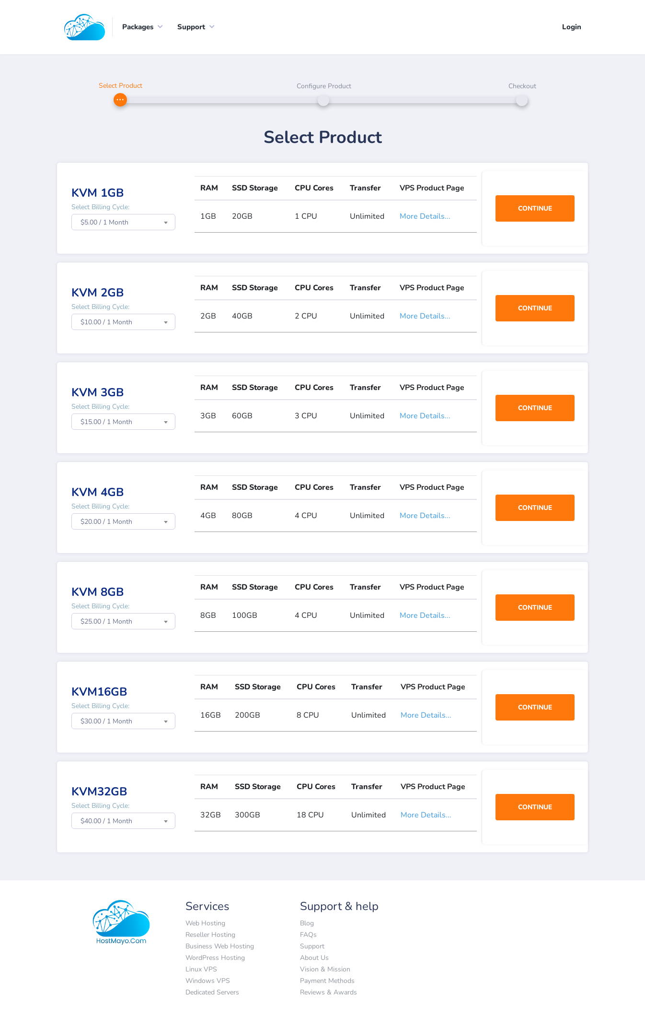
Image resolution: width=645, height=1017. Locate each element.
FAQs (308, 934)
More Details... (425, 217)
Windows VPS (207, 980)
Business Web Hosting (219, 946)
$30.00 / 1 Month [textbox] (106, 721)
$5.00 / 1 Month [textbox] (104, 222)
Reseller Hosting (210, 934)
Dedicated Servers (212, 992)
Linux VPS (201, 969)
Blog (307, 923)
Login (571, 27)
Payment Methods (327, 980)
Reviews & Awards (328, 992)
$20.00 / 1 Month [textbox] (106, 522)
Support (312, 946)
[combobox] (123, 222)
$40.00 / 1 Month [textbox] (106, 821)
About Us (314, 957)
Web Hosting (205, 923)
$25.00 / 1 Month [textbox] (106, 622)
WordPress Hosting (215, 957)
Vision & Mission (325, 969)
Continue (535, 208)
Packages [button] (137, 27)
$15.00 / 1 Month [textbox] (106, 422)
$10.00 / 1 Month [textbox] (106, 322)
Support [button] (191, 27)
